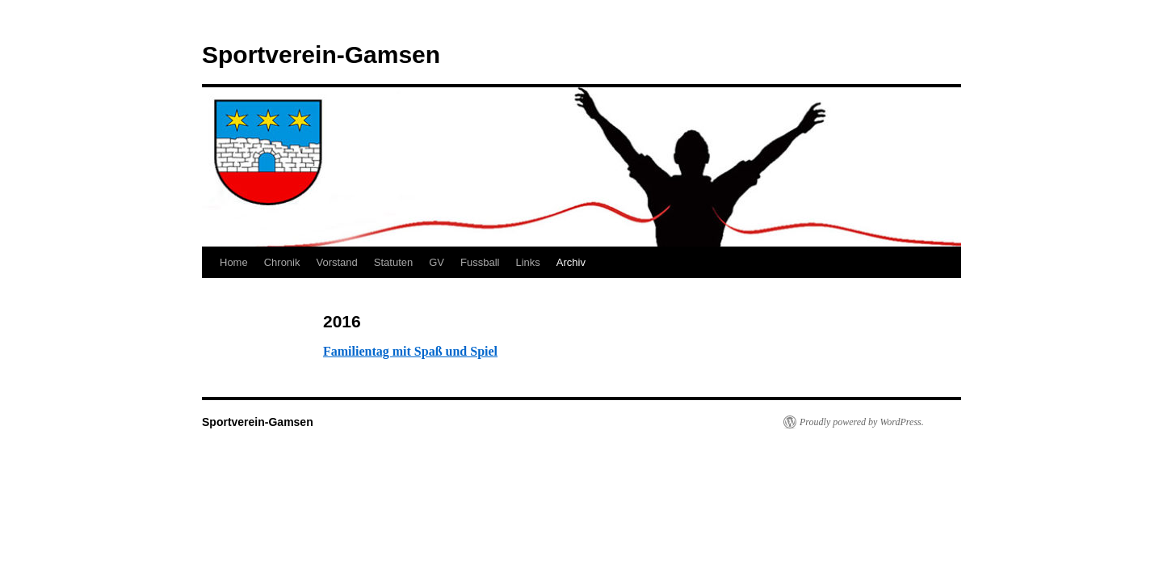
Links (527, 262)
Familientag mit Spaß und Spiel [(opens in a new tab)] (410, 351)
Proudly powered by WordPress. (862, 422)
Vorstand (336, 262)
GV (436, 262)
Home (234, 262)
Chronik (282, 262)
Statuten (393, 262)
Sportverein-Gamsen (321, 54)
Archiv (571, 262)
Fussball (479, 262)
